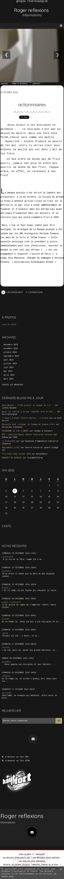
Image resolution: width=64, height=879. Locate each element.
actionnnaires (32, 104)
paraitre (6, 661)
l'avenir (6, 647)
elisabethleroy (35, 458)
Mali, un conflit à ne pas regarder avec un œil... (29, 412)
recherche (7, 556)
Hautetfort (40, 854)
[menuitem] (5, 83)
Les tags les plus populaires (32, 861)
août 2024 (8, 360)
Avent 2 (6, 587)
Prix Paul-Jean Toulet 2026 (16, 454)
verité (5, 633)
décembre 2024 (10, 345)
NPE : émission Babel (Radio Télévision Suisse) (27, 435)
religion (6, 675)
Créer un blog (25, 854)
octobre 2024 (10, 352)
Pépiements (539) (11, 448)
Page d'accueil (19, 84)
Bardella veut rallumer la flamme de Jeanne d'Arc (28, 424)
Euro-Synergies (9, 414)
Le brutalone (8, 441)
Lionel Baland (9, 408)
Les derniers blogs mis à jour (16, 857)
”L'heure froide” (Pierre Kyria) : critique (25, 418)
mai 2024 (7, 371)
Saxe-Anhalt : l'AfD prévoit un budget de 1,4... (28, 405)
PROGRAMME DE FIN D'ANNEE (15, 431)
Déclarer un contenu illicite (16, 864)
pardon (4, 84)
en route (6, 692)
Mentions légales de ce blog (45, 864)
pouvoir (37, 84)
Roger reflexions (31, 10)
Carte (6, 526)
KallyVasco (41, 454)
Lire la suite (9, 325)
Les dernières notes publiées (46, 857)
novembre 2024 (10, 348)
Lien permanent (12, 292)
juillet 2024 (10, 364)
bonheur (6, 570)
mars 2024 (8, 379)
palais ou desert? (11, 602)
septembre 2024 (11, 356)
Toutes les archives (12, 385)
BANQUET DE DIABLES (12, 458)
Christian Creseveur (12, 427)
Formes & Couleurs (43, 431)
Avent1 (5, 618)
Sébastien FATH (9, 437)
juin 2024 (8, 367)
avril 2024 (9, 375)
